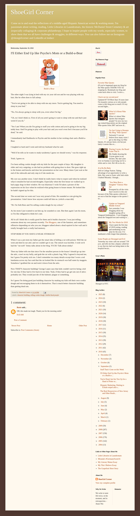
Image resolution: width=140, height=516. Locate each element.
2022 (101, 306)
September (105, 366)
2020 (101, 314)
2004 (101, 445)
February (104, 421)
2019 (101, 317)
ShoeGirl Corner (32, 12)
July (102, 402)
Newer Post (15, 326)
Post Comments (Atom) (30, 330)
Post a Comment (20, 320)
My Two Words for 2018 (118, 222)
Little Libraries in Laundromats (110, 456)
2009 (101, 426)
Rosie (19, 307)
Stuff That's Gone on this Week (112, 370)
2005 (101, 441)
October (104, 363)
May (103, 410)
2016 (101, 329)
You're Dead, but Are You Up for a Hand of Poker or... (113, 380)
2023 (101, 302)
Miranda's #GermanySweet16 (109, 459)
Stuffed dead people (52, 295)
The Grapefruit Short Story (108, 468)
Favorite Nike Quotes (106, 83)
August (104, 398)
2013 (101, 340)
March (103, 417)
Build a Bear (49, 88)
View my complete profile (105, 483)
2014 (101, 336)
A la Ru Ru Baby (104, 168)
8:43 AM (20, 315)
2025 (101, 294)
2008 (101, 430)
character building (23, 295)
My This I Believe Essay (107, 465)
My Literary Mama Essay (107, 462)
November (105, 359)
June (103, 406)
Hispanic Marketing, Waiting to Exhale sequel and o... (112, 386)
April (103, 413)
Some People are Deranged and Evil (111, 239)
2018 (101, 321)
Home (49, 326)
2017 (101, 325)
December (105, 355)
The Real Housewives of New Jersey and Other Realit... (114, 392)
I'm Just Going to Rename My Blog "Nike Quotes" (119, 131)
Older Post (83, 326)
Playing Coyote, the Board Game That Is (119, 150)
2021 (101, 310)
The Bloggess (50, 222)
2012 (101, 344)
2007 (101, 433)
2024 (101, 298)
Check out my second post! (108, 97)
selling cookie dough (37, 295)
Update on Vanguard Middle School (117, 205)
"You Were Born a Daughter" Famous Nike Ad (118, 184)
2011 (101, 348)
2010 (101, 352)
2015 (101, 333)
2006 (101, 437)
